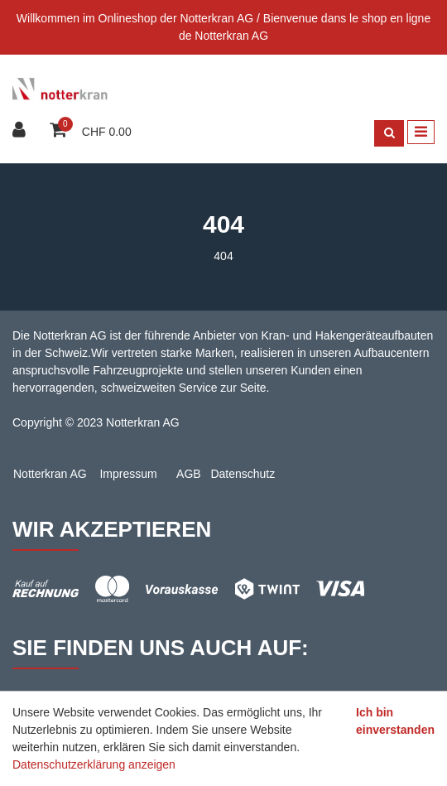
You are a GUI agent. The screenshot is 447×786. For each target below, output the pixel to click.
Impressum (127, 473)
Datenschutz (242, 473)
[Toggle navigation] (421, 132)
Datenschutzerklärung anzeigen (93, 764)
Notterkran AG (50, 473)
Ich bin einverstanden (395, 721)
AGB (188, 473)
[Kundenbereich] (21, 131)
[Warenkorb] (60, 131)
